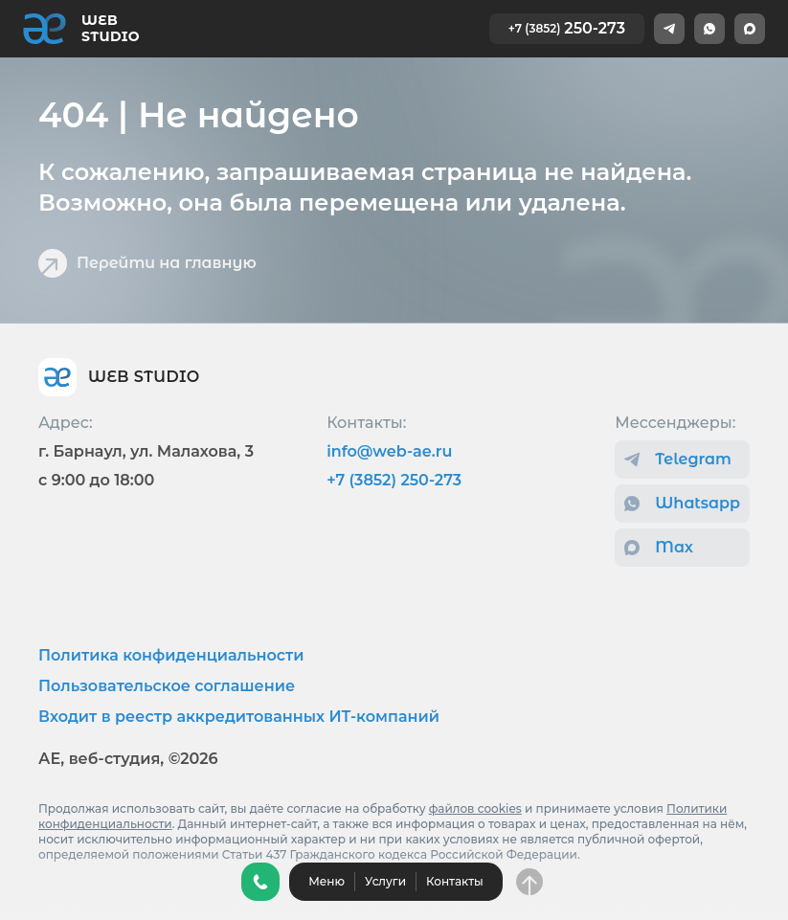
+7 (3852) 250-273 (394, 480)
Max (658, 547)
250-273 (566, 28)
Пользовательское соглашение (166, 686)
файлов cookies (475, 808)
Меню (326, 881)
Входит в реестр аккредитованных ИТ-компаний (238, 716)
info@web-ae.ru (389, 451)
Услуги (385, 881)
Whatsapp (682, 503)
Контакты (455, 881)
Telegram (678, 459)
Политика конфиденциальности (171, 655)
